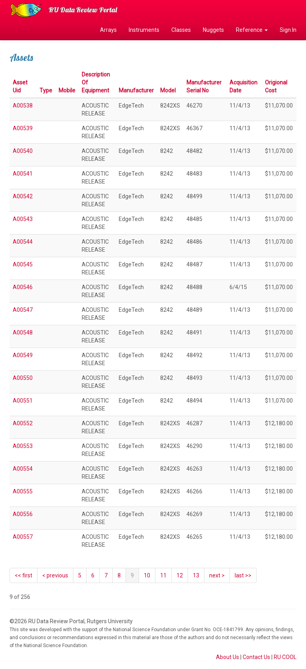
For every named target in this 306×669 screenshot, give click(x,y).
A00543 (23, 219)
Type (45, 90)
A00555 (23, 491)
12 (180, 575)
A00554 (23, 469)
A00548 (23, 332)
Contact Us (256, 657)
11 (163, 575)
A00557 (23, 537)
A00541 (23, 173)
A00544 (23, 242)
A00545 (23, 264)
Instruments (144, 30)
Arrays (108, 30)
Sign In (288, 30)
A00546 (23, 287)
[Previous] (55, 575)
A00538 (23, 105)
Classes (181, 30)
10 (147, 575)
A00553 (23, 446)
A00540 (23, 151)
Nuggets (213, 30)
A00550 (23, 378)
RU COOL (285, 657)
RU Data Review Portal (83, 9)
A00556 (23, 514)
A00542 (23, 196)
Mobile (67, 90)
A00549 (23, 355)
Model (168, 90)
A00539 (23, 128)
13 (196, 575)
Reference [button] (252, 30)
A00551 (23, 400)
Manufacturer (136, 90)
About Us (227, 657)
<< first (23, 575)
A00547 (23, 310)
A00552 (23, 423)
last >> (243, 575)
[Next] (217, 575)
